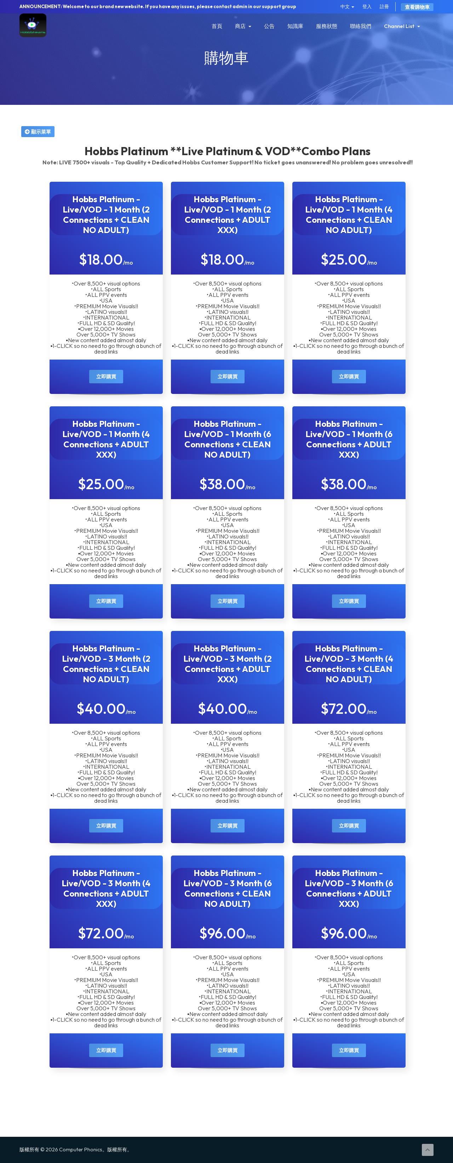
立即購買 (106, 376)
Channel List (402, 26)
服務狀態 (326, 26)
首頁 (217, 26)
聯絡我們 (360, 26)
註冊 (384, 6)
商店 (243, 26)
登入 (367, 6)
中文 (347, 6)
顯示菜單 (38, 131)
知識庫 (295, 26)
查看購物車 (417, 7)
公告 (269, 26)
